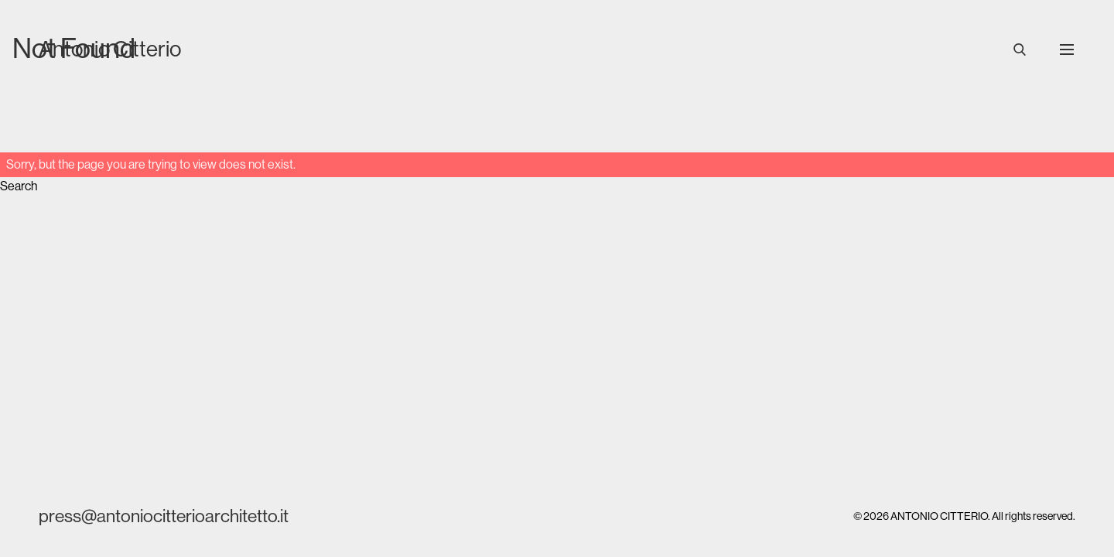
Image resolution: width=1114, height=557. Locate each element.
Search (18, 186)
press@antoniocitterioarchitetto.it (164, 516)
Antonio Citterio (110, 48)
